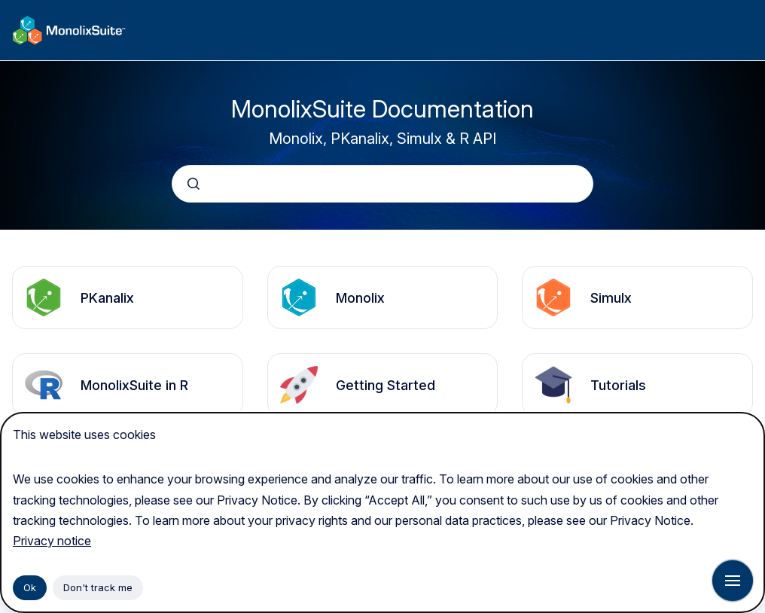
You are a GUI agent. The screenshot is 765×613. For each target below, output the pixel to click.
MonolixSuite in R (134, 385)
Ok (29, 587)
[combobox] (382, 184)
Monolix (360, 298)
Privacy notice (52, 540)
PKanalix (107, 298)
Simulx (611, 298)
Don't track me (98, 587)
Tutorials (618, 385)
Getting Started (385, 385)
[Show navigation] (732, 580)
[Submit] (193, 184)
